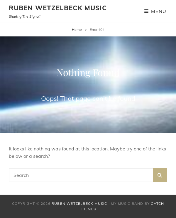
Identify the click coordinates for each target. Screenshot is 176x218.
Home (77, 29)
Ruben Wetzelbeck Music (58, 8)
